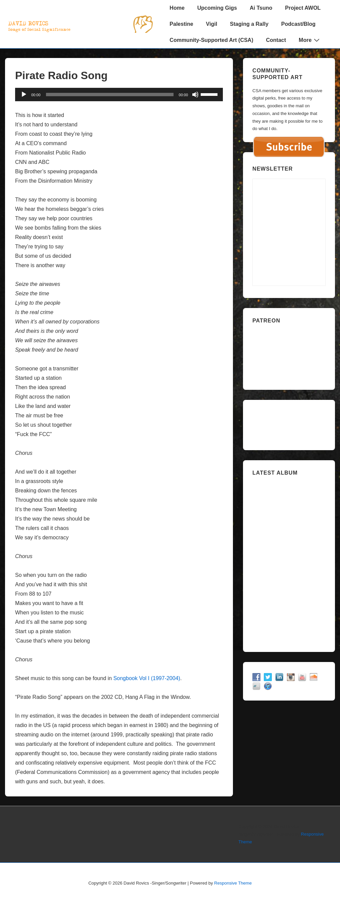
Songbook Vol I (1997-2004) (146, 678)
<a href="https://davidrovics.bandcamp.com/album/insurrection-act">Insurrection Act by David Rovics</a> (289, 561)
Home (176, 8)
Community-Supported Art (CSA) (211, 40)
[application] (119, 94)
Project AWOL (303, 8)
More (310, 40)
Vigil (211, 24)
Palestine (181, 24)
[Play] (23, 94)
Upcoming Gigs (217, 8)
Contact (276, 40)
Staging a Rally (249, 24)
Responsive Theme (233, 883)
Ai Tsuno (261, 8)
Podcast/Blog (298, 24)
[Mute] (195, 94)
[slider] (110, 94)
